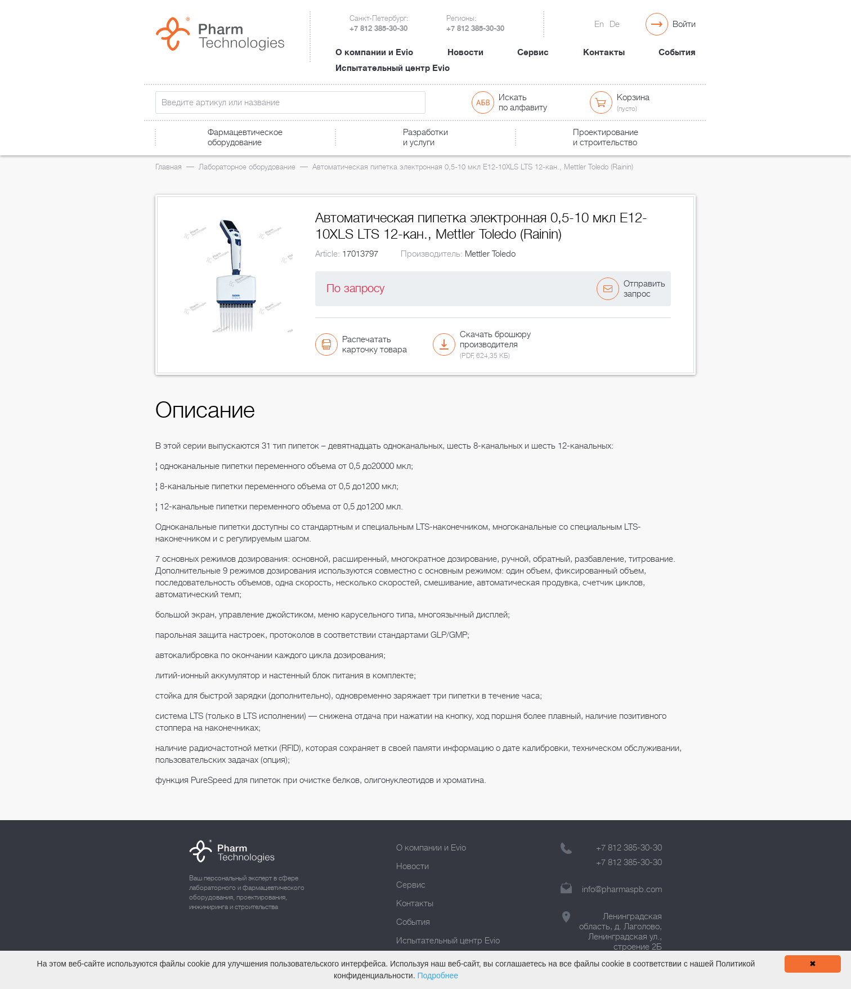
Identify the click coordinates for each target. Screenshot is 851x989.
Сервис (533, 52)
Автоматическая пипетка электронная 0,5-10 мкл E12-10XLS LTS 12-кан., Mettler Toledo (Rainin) (472, 167)
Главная (168, 167)
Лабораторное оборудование (247, 167)
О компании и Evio (374, 52)
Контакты (604, 52)
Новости (465, 52)
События (677, 52)
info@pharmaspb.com (622, 889)
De (615, 24)
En (599, 24)
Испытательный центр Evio (392, 68)
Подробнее (437, 975)
